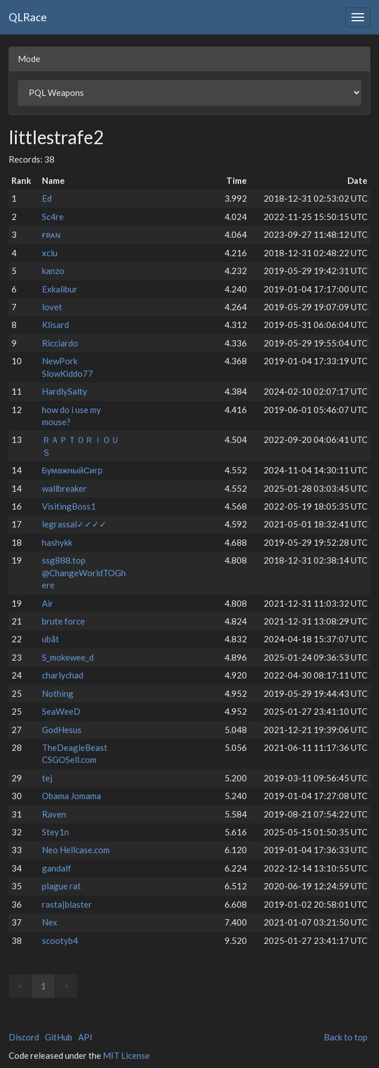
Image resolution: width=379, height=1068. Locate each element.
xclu (49, 253)
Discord (24, 1037)
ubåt (50, 639)
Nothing (58, 693)
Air (47, 603)
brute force (63, 621)
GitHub (58, 1037)
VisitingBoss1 (69, 506)
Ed (47, 198)
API (85, 1037)
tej (47, 778)
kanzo (53, 270)
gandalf (56, 868)
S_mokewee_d (68, 657)
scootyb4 (60, 940)
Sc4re (53, 216)
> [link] (66, 986)
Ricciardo (60, 343)
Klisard (55, 324)
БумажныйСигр (72, 470)
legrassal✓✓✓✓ (74, 524)
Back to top (346, 1037)
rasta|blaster (67, 904)
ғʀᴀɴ (51, 234)
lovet (52, 307)
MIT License (126, 1055)
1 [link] (43, 986)
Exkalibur (60, 289)
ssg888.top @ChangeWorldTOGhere (84, 572)
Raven (54, 814)
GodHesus (62, 729)
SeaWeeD (61, 711)
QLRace (28, 17)
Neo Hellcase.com (76, 850)
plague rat (61, 886)
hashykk (57, 542)
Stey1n (55, 832)
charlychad (62, 675)
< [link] (20, 986)
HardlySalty (64, 391)
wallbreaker (64, 488)
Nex (49, 922)
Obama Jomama (71, 796)
